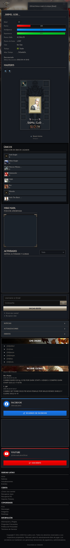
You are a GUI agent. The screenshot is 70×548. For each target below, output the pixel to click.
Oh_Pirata (7, 376)
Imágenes (5, 512)
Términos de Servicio (9, 529)
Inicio (3, 477)
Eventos (35, 334)
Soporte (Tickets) (7, 499)
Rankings (4, 514)
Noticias (35, 323)
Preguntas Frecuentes (9, 524)
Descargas (5, 509)
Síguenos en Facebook (35, 413)
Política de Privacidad (9, 527)
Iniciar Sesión (35, 308)
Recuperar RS (6, 496)
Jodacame (40, 545)
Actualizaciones (35, 329)
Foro (3, 507)
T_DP (5, 387)
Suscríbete (35, 463)
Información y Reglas (9, 522)
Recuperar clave (10, 316)
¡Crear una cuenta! (10, 313)
